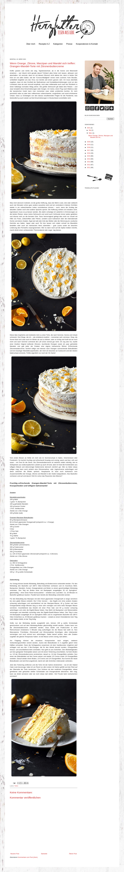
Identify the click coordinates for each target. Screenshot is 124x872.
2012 (89, 165)
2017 (89, 150)
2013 (89, 162)
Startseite (44, 854)
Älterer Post (73, 854)
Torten (16, 786)
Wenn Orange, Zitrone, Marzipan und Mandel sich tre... (100, 136)
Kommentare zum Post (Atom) (28, 857)
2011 (89, 167)
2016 (89, 153)
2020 (89, 142)
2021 (89, 128)
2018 (89, 147)
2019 (89, 144)
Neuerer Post (14, 854)
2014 (89, 159)
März (90, 133)
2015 (89, 156)
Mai (90, 130)
